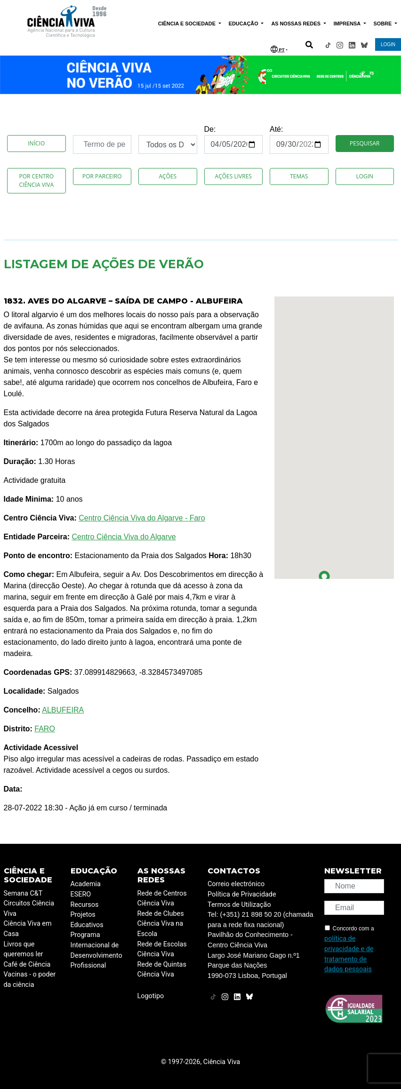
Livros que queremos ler (23, 949)
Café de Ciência (27, 965)
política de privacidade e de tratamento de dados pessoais (348, 954)
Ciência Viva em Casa (28, 929)
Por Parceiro (102, 176)
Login (364, 176)
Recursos (85, 905)
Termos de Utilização (239, 905)
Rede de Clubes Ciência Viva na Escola (160, 924)
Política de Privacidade (242, 894)
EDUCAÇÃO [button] (244, 23)
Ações (167, 176)
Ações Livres (233, 176)
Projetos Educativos (87, 920)
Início (36, 143)
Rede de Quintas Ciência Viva (161, 970)
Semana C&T (23, 893)
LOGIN (388, 44)
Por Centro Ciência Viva (36, 180)
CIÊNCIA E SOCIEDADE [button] (187, 23)
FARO (44, 729)
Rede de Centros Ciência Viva (162, 898)
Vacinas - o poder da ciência (30, 979)
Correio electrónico (236, 884)
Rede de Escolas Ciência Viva (162, 949)
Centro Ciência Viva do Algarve (124, 537)
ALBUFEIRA (63, 710)
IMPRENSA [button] (348, 23)
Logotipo (150, 996)
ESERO (81, 894)
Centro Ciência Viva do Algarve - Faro (142, 518)
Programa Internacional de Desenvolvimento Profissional (96, 950)
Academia (86, 884)
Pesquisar (364, 143)
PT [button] (278, 49)
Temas (299, 176)
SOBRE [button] (383, 23)
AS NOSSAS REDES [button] (296, 23)
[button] (324, 578)
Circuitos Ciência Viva (29, 908)
